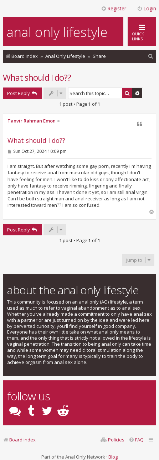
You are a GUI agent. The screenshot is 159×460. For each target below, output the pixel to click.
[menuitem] (151, 56)
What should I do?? (37, 77)
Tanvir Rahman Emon (31, 121)
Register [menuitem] (113, 8)
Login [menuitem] (146, 8)
